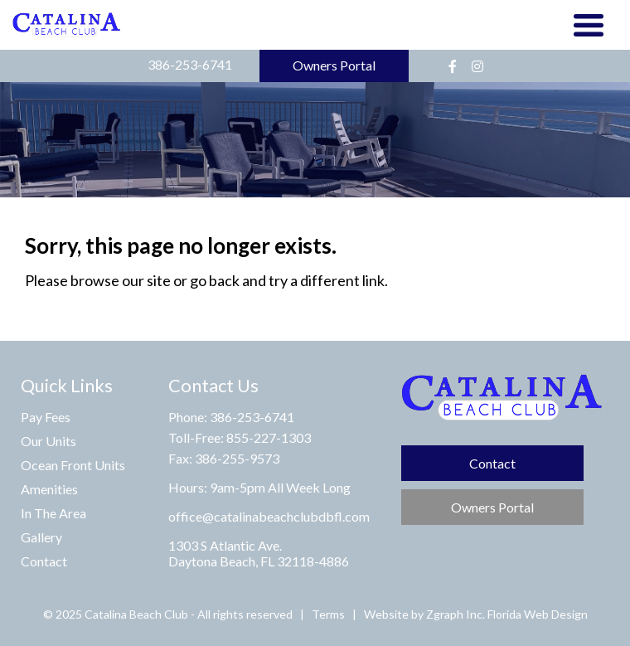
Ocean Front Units (73, 465)
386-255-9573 (237, 458)
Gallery (41, 537)
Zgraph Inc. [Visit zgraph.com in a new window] (455, 614)
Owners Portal (334, 65)
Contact (44, 561)
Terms (328, 614)
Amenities (49, 489)
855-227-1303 (268, 437)
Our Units (48, 441)
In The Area (53, 513)
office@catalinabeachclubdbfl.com (269, 516)
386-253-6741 (190, 64)
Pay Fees (45, 417)
